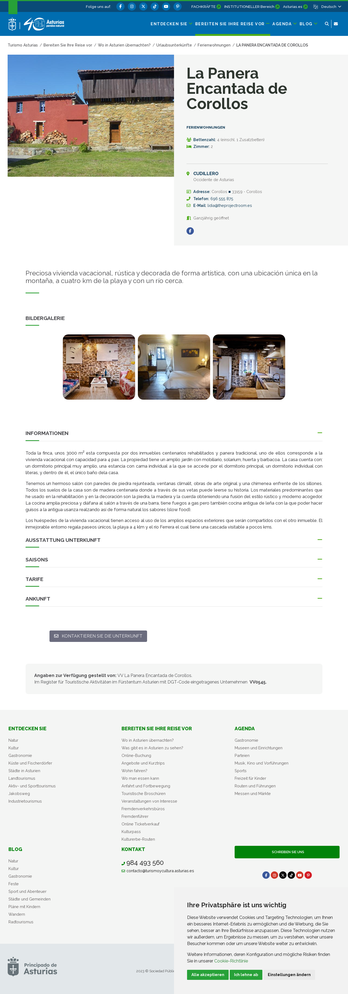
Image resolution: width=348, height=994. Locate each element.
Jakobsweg (19, 793)
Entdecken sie (27, 728)
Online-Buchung (136, 755)
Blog (15, 849)
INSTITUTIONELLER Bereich (249, 6)
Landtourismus (21, 778)
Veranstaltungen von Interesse (149, 801)
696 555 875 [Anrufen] (221, 198)
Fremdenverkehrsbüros (143, 808)
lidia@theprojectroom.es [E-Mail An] (229, 205)
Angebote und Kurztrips (143, 763)
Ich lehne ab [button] (246, 975)
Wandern (16, 914)
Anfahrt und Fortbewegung (146, 786)
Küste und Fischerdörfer (30, 763)
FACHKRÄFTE (203, 6)
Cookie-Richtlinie (231, 961)
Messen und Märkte (253, 793)
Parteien (242, 755)
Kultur (13, 748)
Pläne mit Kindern (24, 906)
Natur (13, 740)
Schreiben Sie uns (287, 852)
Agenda (245, 728)
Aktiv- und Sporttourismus (32, 786)
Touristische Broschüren (144, 793)
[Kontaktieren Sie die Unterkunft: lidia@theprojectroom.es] (98, 636)
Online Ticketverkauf (140, 824)
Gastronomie (20, 755)
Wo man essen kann (140, 778)
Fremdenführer (135, 816)
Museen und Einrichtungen (258, 748)
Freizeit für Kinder (250, 778)
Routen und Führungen (255, 786)
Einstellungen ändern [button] (289, 975)
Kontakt (133, 849)
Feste (13, 883)
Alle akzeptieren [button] (207, 975)
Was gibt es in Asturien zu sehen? (152, 748)
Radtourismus (20, 922)
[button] (330, 6)
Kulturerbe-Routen (138, 839)
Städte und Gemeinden (29, 899)
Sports (241, 770)
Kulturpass (131, 831)
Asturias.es (292, 6)
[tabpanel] (98, 370)
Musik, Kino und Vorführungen (261, 763)
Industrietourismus (25, 801)
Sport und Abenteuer (27, 891)
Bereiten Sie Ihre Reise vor (157, 728)
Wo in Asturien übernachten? (148, 740)
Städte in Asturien (24, 770)
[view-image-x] (99, 367)
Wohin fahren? (134, 770)
